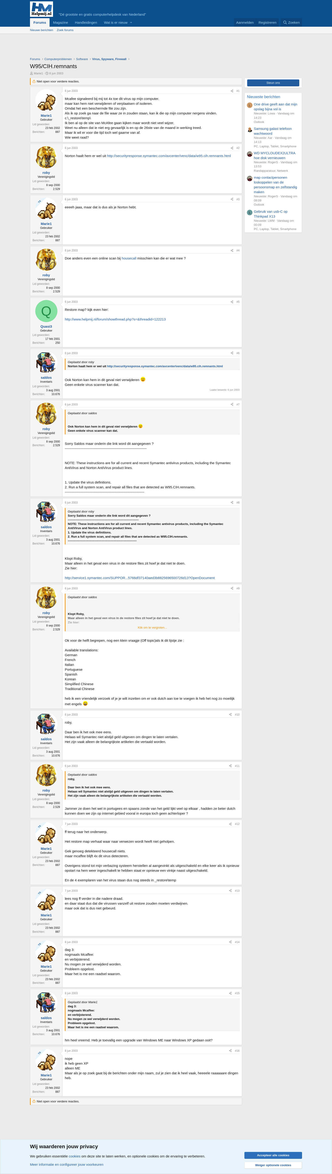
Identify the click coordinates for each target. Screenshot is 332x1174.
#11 (237, 766)
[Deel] (232, 91)
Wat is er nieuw (115, 22)
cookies (74, 1156)
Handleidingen (86, 22)
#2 (238, 148)
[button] (131, 22)
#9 (238, 588)
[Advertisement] (114, 46)
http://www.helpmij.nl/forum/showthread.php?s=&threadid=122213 (115, 319)
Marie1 (38, 73)
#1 (238, 91)
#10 (237, 714)
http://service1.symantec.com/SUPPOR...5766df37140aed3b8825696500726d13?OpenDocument (140, 578)
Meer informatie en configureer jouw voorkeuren (67, 1164)
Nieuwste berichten (263, 97)
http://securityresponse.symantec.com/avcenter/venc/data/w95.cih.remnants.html (169, 156)
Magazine (60, 22)
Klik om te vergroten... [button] (152, 627)
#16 (237, 1050)
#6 (238, 353)
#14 (237, 942)
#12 (237, 824)
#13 (237, 890)
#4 (238, 250)
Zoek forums (65, 30)
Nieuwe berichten (41, 30)
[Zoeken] (291, 22)
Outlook (259, 122)
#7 (238, 404)
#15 (237, 993)
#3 (238, 199)
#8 (238, 502)
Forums (39, 22)
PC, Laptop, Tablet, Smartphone (275, 146)
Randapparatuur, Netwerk (271, 170)
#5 (238, 301)
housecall (129, 258)
